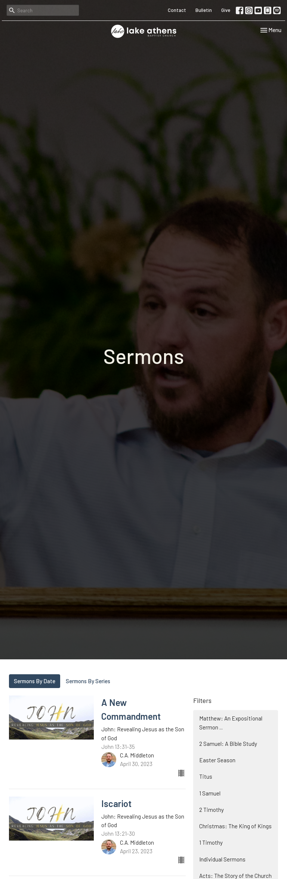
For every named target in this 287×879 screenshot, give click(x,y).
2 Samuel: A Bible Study (228, 743)
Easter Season (217, 760)
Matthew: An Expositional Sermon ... (230, 722)
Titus (205, 776)
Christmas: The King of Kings (235, 826)
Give (225, 10)
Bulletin (203, 10)
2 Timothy (211, 809)
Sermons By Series (88, 681)
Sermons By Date (34, 681)
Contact (177, 10)
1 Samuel (209, 793)
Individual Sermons (222, 859)
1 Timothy (211, 842)
